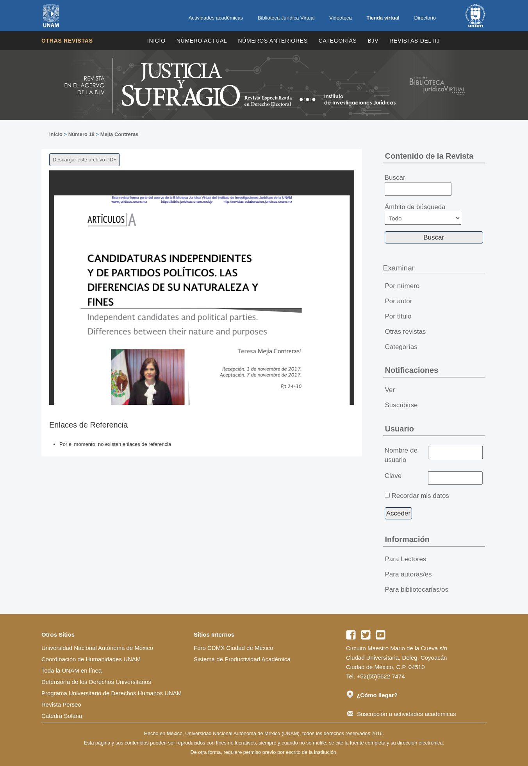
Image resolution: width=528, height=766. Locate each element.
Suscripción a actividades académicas (401, 714)
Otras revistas (67, 41)
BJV (373, 41)
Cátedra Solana (61, 715)
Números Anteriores (272, 41)
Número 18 (81, 134)
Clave (393, 476)
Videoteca (340, 18)
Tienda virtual (382, 18)
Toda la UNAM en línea (71, 670)
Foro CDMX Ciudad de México (233, 647)
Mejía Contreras (119, 134)
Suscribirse (401, 405)
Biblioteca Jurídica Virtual (286, 18)
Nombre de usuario (401, 455)
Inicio (156, 41)
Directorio (425, 18)
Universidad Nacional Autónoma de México (97, 647)
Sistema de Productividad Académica (242, 659)
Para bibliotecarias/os (417, 589)
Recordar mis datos (420, 495)
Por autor (398, 301)
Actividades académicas (216, 18)
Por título (398, 316)
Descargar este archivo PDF (84, 160)
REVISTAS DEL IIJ (414, 41)
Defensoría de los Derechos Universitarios (96, 681)
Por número (402, 286)
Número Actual (202, 41)
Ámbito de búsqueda (423, 214)
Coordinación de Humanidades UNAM (91, 659)
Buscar (418, 185)
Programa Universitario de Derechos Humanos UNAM (111, 693)
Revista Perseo (61, 704)
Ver (390, 390)
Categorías (338, 41)
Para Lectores (405, 559)
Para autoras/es (408, 574)
